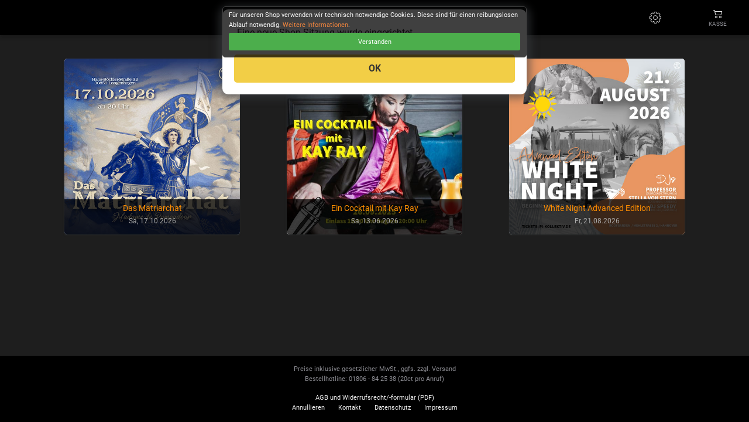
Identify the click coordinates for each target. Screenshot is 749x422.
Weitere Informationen (315, 25)
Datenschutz (392, 407)
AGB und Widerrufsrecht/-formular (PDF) (374, 397)
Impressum (441, 407)
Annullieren (308, 407)
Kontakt (349, 407)
